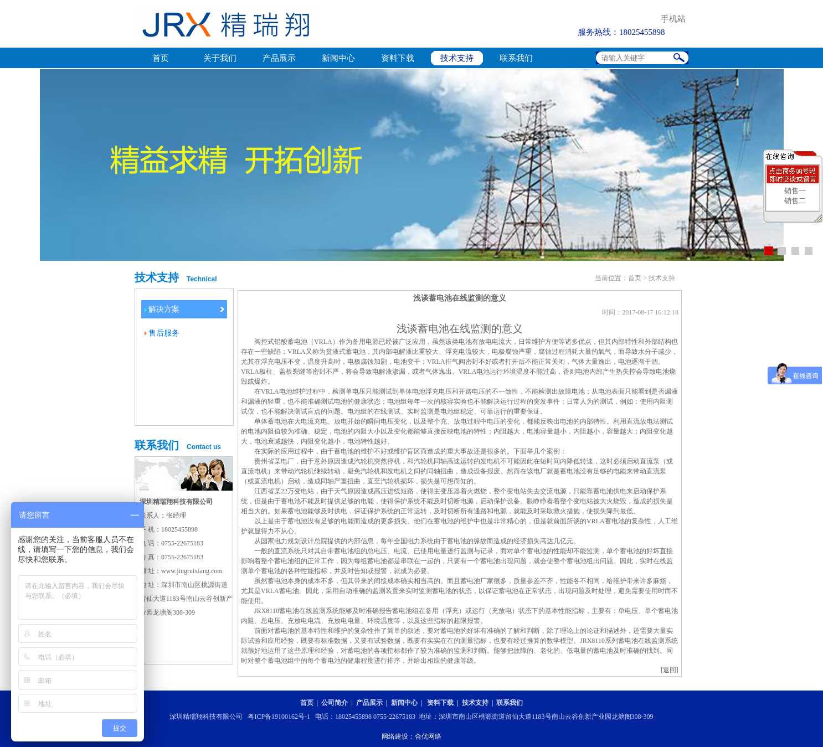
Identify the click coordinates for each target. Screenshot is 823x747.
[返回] (669, 670)
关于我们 (219, 58)
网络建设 (395, 736)
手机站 (673, 18)
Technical (202, 279)
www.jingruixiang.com (192, 571)
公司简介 (334, 703)
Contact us (204, 447)
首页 (160, 58)
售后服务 (163, 333)
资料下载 (397, 58)
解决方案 (163, 309)
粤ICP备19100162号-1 (279, 716)
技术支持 (457, 58)
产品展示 (279, 58)
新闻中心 (338, 58)
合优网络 (428, 736)
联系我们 (516, 58)
